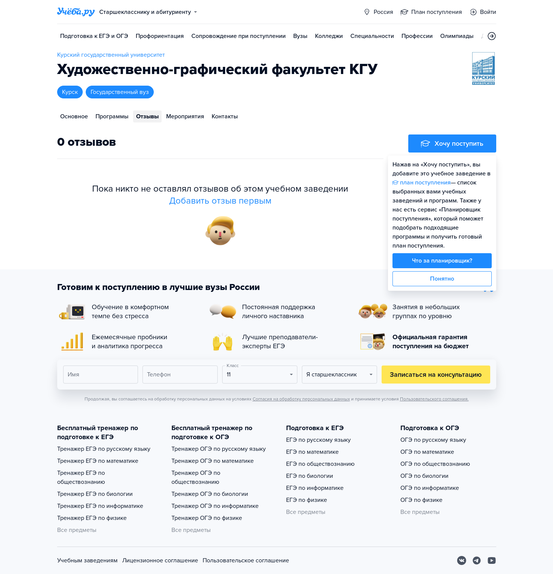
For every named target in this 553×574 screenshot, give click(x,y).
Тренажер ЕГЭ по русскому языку (103, 449)
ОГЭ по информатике (429, 488)
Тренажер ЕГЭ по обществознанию (81, 477)
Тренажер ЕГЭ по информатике (100, 506)
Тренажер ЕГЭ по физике (92, 518)
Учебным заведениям (87, 560)
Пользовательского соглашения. (434, 399)
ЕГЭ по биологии (309, 476)
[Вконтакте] (461, 560)
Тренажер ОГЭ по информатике (215, 506)
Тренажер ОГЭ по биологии (209, 494)
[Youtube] (491, 560)
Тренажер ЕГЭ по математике (97, 461)
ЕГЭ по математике (312, 452)
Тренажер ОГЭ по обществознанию (195, 477)
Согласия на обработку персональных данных (301, 399)
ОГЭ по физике (421, 500)
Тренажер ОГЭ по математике (212, 461)
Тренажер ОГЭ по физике (206, 518)
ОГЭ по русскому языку (433, 440)
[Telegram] (476, 560)
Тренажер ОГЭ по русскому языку (218, 449)
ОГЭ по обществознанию (435, 464)
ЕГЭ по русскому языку (318, 440)
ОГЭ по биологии (424, 476)
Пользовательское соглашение (246, 560)
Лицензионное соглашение (160, 560)
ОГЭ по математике (427, 452)
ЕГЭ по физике (306, 500)
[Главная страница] (76, 12)
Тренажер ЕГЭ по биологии (95, 494)
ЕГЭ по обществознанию (320, 464)
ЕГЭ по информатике (315, 488)
